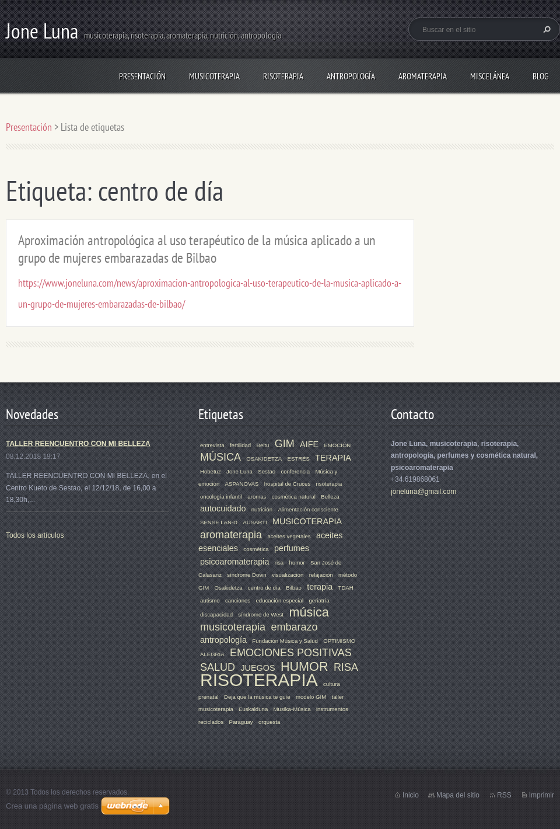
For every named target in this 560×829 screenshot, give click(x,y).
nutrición (261, 509)
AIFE (309, 444)
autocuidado (223, 508)
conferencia (295, 471)
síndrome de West (261, 614)
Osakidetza (228, 587)
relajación (321, 575)
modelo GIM (311, 697)
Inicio (410, 795)
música (308, 612)
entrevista (212, 445)
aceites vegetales (288, 536)
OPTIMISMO (339, 641)
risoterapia (329, 483)
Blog (540, 76)
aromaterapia (231, 535)
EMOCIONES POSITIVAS (291, 653)
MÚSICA (220, 457)
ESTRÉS (298, 458)
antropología (223, 640)
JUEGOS (257, 668)
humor (297, 562)
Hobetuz (210, 471)
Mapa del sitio (458, 795)
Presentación (142, 76)
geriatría (319, 600)
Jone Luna (239, 471)
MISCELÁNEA (489, 76)
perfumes (291, 548)
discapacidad (216, 614)
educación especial (279, 600)
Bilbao (294, 587)
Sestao (266, 471)
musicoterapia (232, 627)
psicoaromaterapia (234, 561)
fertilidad (240, 445)
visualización (287, 575)
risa (279, 562)
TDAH (346, 587)
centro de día (264, 587)
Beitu (263, 445)
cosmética (255, 549)
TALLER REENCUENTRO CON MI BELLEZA (78, 444)
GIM (285, 444)
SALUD (217, 667)
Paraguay (241, 722)
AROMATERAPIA (422, 76)
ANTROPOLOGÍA (351, 76)
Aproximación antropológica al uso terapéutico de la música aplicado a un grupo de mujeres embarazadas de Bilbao (197, 249)
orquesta (269, 722)
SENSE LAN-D (218, 522)
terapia (319, 586)
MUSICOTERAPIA (214, 76)
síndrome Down (246, 575)
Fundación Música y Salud (285, 641)
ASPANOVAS (242, 483)
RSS (504, 795)
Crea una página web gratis (52, 806)
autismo (210, 600)
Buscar (545, 29)
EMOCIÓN (337, 445)
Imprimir (541, 795)
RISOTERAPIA (283, 76)
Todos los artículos (35, 535)
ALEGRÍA (212, 654)
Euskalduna (253, 709)
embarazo (294, 627)
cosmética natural (294, 496)
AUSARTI (255, 522)
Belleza (330, 496)
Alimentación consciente (308, 509)
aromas (256, 496)
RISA (346, 667)
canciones (237, 600)
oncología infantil (221, 496)
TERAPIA (333, 457)
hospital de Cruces (287, 483)
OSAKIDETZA (264, 458)
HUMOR (304, 666)
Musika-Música (292, 709)
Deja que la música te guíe (257, 697)
